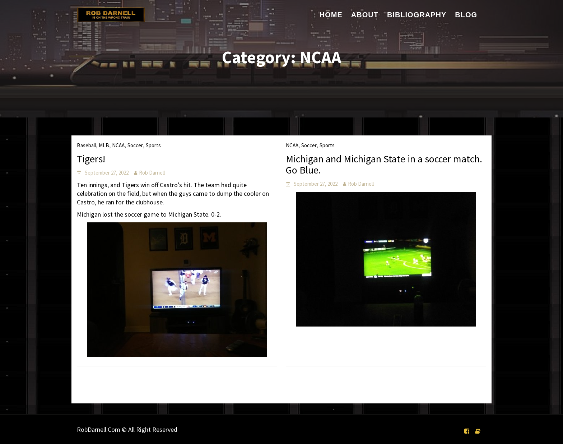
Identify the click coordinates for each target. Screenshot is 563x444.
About (364, 15)
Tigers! (91, 158)
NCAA (118, 145)
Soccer (135, 145)
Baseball (86, 145)
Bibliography (416, 15)
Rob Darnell (152, 172)
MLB (104, 145)
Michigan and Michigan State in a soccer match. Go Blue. (384, 164)
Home (331, 15)
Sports (153, 145)
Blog (466, 15)
